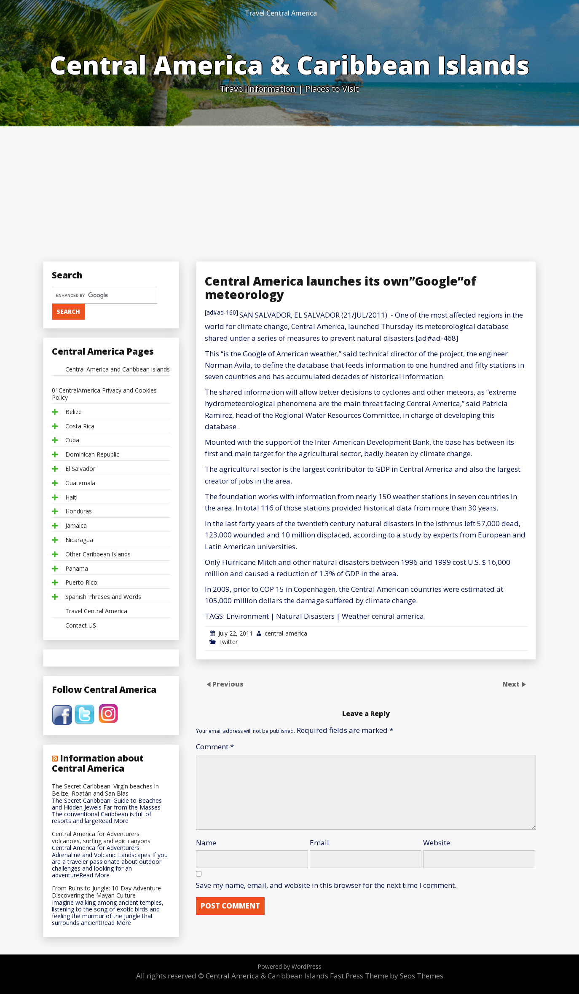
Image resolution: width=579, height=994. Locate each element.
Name (206, 842)
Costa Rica (79, 426)
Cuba (72, 440)
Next (511, 683)
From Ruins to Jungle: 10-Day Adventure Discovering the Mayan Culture (106, 892)
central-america (286, 633)
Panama (76, 568)
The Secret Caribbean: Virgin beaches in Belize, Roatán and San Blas (105, 790)
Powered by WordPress (289, 966)
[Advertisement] (289, 189)
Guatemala (80, 483)
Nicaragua (79, 540)
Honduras (78, 511)
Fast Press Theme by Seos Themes (386, 976)
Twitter (228, 642)
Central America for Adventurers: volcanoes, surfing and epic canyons (101, 838)
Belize (73, 412)
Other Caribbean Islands (98, 554)
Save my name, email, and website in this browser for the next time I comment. (326, 885)
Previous (228, 683)
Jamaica (76, 525)
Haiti (71, 497)
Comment (215, 746)
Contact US (80, 625)
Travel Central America (281, 13)
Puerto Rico (81, 582)
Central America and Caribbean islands (117, 369)
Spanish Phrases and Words (103, 597)
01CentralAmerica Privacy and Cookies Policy (104, 394)
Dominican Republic (92, 454)
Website (436, 842)
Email (319, 842)
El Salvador (80, 469)
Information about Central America (98, 763)
